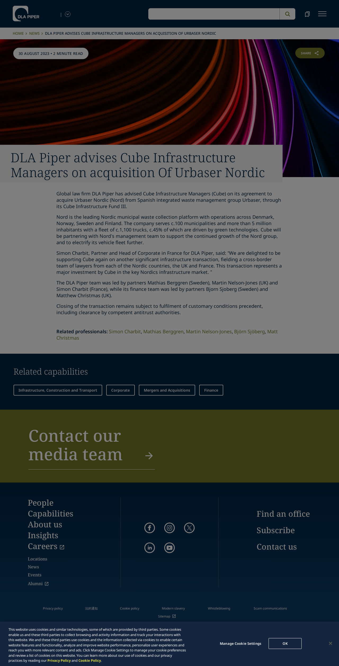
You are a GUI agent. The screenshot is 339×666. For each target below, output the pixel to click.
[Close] (330, 643)
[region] (169, 644)
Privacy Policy (59, 660)
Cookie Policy (89, 660)
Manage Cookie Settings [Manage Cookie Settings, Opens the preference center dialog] (240, 643)
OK (285, 643)
